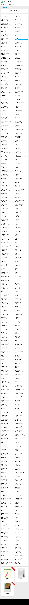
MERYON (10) (4, 362)
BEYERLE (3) (18, 51)
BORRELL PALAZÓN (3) (19, 65)
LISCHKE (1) (3, 328)
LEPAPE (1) (4, 318)
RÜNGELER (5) (19, 456)
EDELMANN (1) (18, 159)
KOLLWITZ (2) (18, 287)
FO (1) (16, 183)
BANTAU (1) (17, 30)
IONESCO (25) (18, 261)
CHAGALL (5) (17, 100)
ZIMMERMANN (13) (18, 563)
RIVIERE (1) (17, 442)
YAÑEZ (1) (18, 559)
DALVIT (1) (17, 128)
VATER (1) (17, 528)
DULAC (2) (17, 155)
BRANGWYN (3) (4, 76)
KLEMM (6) (4, 284)
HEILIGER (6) (4, 243)
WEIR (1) (4, 548)
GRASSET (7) (18, 220)
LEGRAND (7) (4, 313)
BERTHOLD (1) (18, 49)
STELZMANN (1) (18, 498)
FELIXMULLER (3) (5, 177)
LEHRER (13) (18, 315)
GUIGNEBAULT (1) (4, 226)
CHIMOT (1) (18, 107)
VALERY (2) (3, 525)
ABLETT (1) (4, 15)
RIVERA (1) (3, 442)
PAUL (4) (17, 405)
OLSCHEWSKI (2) (5, 397)
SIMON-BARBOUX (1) (19, 488)
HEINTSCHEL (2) (19, 243)
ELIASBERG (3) (18, 162)
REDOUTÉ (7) (19, 434)
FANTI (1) (17, 170)
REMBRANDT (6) (20, 435)
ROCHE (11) (17, 443)
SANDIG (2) (17, 461)
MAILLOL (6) (18, 340)
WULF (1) (4, 558)
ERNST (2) (17, 166)
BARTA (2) (17, 34)
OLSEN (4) (17, 397)
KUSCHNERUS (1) (5, 294)
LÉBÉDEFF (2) (4, 311)
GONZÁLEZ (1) (4, 213)
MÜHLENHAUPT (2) (5, 379)
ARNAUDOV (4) (4, 23)
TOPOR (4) (4, 514)
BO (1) (16, 57)
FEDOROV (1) (18, 174)
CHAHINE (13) (4, 102)
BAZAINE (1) (17, 38)
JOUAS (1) (17, 273)
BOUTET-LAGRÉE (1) (5, 72)
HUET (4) (3, 258)
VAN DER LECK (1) (4, 526)
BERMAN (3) (18, 46)
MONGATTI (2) (4, 370)
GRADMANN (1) (4, 219)
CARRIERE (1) (18, 96)
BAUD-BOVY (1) (3, 36)
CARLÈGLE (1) (3, 95)
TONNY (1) (18, 513)
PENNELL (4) (18, 409)
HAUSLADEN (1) (4, 242)
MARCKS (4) (4, 344)
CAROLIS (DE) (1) (18, 95)
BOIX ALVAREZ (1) (19, 58)
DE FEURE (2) (4, 133)
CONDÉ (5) (4, 117)
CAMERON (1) (19, 91)
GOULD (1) (17, 216)
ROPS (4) (19, 447)
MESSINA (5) (18, 362)
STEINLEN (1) (6, 498)
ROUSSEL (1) (4, 453)
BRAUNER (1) (18, 77)
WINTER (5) (18, 552)
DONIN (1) (18, 148)
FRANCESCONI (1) (18, 190)
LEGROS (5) (4, 314)
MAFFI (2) (17, 337)
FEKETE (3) (18, 175)
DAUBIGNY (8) (6, 130)
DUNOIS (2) (4, 156)
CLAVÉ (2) (3, 113)
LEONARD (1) (18, 317)
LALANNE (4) (18, 298)
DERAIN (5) (4, 143)
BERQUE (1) (17, 47)
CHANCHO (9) (4, 103)
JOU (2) (3, 273)
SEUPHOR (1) (18, 484)
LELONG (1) (4, 317)
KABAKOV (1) (17, 275)
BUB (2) (17, 83)
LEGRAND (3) (17, 313)
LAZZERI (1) (18, 307)
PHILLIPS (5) (3, 413)
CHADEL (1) (3, 100)
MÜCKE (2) (18, 378)
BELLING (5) (17, 42)
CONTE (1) (18, 117)
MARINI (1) (4, 347)
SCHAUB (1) (4, 468)
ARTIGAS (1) (18, 24)
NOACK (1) (18, 390)
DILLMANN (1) (4, 145)
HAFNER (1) (17, 234)
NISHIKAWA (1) (5, 390)
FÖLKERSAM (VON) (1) (5, 185)
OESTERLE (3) (4, 396)
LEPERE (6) (18, 318)
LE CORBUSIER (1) (4, 309)
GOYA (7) (4, 217)
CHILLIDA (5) (4, 107)
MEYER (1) (4, 363)
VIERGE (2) (4, 536)
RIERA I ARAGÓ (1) (18, 439)
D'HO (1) (3, 126)
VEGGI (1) (3, 529)
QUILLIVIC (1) (18, 428)
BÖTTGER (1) (18, 68)
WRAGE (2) (17, 556)
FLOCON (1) (4, 182)
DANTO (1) (4, 129)
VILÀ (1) (18, 536)
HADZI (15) (17, 232)
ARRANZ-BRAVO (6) (5, 24)
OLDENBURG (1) (18, 396)
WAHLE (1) (3, 544)
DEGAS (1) (3, 137)
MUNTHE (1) (18, 382)
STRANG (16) (17, 502)
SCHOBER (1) (18, 473)
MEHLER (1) (18, 358)
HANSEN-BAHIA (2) (5, 238)
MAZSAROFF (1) (18, 355)
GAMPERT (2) (4, 200)
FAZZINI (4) (4, 174)
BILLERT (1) (17, 53)
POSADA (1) (19, 423)
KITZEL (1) (17, 281)
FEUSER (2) (17, 177)
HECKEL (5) (17, 242)
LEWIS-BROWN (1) (5, 324)
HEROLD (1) (17, 247)
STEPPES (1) (18, 499)
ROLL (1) (3, 447)
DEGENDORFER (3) (18, 137)
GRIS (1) (3, 223)
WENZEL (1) (18, 548)
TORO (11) (17, 514)
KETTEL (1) (18, 280)
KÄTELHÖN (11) (5, 279)
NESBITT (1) (18, 385)
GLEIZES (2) (4, 209)
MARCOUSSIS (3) (18, 344)
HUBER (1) (4, 257)
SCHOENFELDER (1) (5, 475)
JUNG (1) (4, 275)
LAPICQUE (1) (4, 303)
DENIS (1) (17, 141)
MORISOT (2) (4, 374)
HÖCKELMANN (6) (5, 253)
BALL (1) (17, 28)
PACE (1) (3, 401)
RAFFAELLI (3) (19, 430)
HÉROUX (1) (4, 249)
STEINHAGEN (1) (19, 496)
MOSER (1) (3, 375)
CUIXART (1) (4, 125)
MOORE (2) (4, 371)
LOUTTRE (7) (18, 329)
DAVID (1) (4, 132)
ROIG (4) (18, 446)
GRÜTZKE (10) (5, 224)
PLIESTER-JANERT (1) (5, 420)
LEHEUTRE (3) (18, 314)
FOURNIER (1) (5, 190)
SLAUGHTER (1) (18, 490)
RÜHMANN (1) (4, 456)
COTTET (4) (4, 122)
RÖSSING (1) (17, 450)
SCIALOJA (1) (4, 480)
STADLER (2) (17, 494)
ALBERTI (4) (4, 17)
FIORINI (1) (4, 179)
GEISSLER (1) (4, 204)
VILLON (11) (18, 537)
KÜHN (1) (3, 291)
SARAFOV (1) (4, 464)
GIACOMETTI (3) (5, 208)
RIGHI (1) (18, 441)
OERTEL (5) (17, 394)
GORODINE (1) (18, 213)
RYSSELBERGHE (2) (5, 458)
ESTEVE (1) (4, 167)
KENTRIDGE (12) (5, 280)
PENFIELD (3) (4, 409)
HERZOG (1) (4, 250)
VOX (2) (17, 540)
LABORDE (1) (17, 295)
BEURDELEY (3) (4, 51)
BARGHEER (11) (4, 32)
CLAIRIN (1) (5, 111)
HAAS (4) (17, 230)
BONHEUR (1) (4, 62)
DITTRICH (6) (4, 147)
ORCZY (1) (3, 398)
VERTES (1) (17, 532)
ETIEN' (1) (16, 167)
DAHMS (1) (17, 126)
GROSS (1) (17, 223)
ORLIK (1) (17, 398)
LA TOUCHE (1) (18, 294)
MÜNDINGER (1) (5, 382)
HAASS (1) (17, 231)
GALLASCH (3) (18, 198)
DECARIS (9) (4, 136)
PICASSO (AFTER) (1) (19, 415)
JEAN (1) (3, 266)
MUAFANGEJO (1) (18, 377)
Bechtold (7, 579)
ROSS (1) (3, 450)
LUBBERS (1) (4, 332)
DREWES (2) (18, 152)
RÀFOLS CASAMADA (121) (6, 431)
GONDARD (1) (18, 212)
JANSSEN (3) (4, 265)
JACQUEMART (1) (18, 262)
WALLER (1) (4, 545)
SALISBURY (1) (19, 460)
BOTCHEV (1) (17, 66)
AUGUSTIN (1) (4, 27)
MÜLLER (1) (17, 379)
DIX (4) (16, 147)
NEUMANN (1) (4, 386)
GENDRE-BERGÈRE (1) (19, 204)
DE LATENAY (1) (18, 133)
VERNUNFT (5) (4, 532)
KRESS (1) (17, 288)
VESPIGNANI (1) (4, 533)
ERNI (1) (3, 166)
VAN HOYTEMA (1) (5, 528)
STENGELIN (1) (5, 499)
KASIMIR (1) (17, 277)
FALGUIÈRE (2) (5, 170)
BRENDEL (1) (18, 80)
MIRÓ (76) (17, 367)
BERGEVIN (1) (18, 45)
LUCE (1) (4, 333)
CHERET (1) (17, 106)
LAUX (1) (3, 306)
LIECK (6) (18, 326)
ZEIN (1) (17, 562)
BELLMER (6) (4, 43)
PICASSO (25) (4, 415)
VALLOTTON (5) (18, 525)
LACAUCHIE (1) (19, 296)
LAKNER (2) (4, 298)
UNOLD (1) (3, 522)
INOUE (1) (3, 261)
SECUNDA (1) (18, 480)
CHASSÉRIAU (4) (5, 106)
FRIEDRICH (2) (5, 196)
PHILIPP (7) (18, 412)
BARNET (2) (3, 34)
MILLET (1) (5, 364)
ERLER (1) (17, 164)
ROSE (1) (3, 449)
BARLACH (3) (18, 32)
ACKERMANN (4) (18, 15)
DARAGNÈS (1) (19, 129)
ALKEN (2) (5, 19)
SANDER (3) (4, 461)
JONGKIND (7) (5, 272)
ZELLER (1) (4, 563)
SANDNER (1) (4, 462)
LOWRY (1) (3, 330)
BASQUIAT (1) (19, 35)
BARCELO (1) (4, 31)
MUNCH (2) (17, 381)
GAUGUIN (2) (17, 201)
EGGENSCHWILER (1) (19, 160)
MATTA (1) (17, 352)
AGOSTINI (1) (18, 16)
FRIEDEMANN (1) (4, 194)
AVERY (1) (17, 27)
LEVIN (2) (3, 321)
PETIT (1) (3, 411)
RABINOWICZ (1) (5, 430)
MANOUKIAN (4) (5, 343)
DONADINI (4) (4, 148)
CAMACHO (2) (4, 91)
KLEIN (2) (17, 283)
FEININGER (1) (4, 175)
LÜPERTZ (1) (4, 336)
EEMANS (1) (3, 160)
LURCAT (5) (17, 336)
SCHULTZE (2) (4, 476)
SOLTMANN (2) (18, 491)
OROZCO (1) (5, 400)
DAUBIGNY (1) (18, 130)
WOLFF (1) (4, 555)
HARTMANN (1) (5, 239)
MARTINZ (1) (4, 348)
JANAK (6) (17, 264)
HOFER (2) (17, 254)
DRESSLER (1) (5, 152)
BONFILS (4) (4, 61)
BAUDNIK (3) (4, 38)
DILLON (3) (18, 145)
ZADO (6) (17, 560)
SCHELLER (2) (18, 468)
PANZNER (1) (4, 404)
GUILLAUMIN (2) (18, 227)
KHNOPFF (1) (4, 281)
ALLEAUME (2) (18, 19)
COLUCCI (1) (17, 115)
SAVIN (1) (4, 465)
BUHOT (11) (3, 85)
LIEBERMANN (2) (18, 325)
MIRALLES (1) (4, 367)
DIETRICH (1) (18, 144)
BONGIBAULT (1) (18, 61)
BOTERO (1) (4, 68)
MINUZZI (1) (18, 366)
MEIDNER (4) (18, 359)
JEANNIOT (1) (19, 266)
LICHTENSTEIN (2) (4, 325)
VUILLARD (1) (18, 543)
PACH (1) (17, 401)
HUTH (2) (17, 258)
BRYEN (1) (4, 83)
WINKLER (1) (4, 552)
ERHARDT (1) (5, 164)
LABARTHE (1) (4, 295)
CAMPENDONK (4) (5, 92)
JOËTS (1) (17, 269)
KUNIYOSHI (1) (4, 292)
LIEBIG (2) (3, 326)
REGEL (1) (3, 435)
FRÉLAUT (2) (17, 193)
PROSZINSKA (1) (4, 427)
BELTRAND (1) (18, 43)
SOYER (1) (4, 492)
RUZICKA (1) (18, 457)
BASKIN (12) (4, 35)
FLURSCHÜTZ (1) (4, 183)
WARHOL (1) (4, 547)
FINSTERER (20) (18, 178)
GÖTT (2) (3, 216)
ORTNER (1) (17, 400)
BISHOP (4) (17, 54)
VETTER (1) (17, 533)
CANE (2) (3, 94)
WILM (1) (17, 551)
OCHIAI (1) (3, 394)
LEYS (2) (17, 324)
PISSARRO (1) (4, 419)
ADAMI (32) (4, 16)
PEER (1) (3, 408)
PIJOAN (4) (17, 416)
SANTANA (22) (18, 462)
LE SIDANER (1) (4, 310)
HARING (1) (17, 238)
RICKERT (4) (4, 438)
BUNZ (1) (17, 85)
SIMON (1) (3, 488)
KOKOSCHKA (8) (5, 287)
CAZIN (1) (18, 98)
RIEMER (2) (4, 439)
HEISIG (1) (17, 245)
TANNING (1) (18, 506)
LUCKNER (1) (19, 333)
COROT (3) (6, 121)
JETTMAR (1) (4, 269)
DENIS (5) (4, 141)
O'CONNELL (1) (19, 393)
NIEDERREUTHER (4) (19, 389)
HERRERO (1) (18, 249)
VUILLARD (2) (4, 543)
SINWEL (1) (4, 490)
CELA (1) (4, 99)
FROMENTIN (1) (18, 197)
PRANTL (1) (3, 424)
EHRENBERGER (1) (5, 162)
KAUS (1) (17, 279)
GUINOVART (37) (5, 228)
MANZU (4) (18, 343)
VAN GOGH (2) (18, 526)
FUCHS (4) (3, 198)
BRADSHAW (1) (5, 73)
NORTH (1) (17, 392)
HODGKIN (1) (4, 254)
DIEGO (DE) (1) (18, 143)
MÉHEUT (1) (4, 358)
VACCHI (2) (4, 524)
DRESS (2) (17, 151)
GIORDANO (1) (18, 208)
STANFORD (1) (4, 495)
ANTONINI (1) (4, 20)
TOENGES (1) (4, 513)
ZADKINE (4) (3, 560)
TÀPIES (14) (4, 507)
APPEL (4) (17, 20)
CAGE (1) (17, 88)
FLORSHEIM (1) (18, 182)
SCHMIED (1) (5, 473)
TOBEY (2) (3, 511)
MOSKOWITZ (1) (18, 375)
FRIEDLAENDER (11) (19, 194)
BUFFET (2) (18, 84)
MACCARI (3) (4, 337)
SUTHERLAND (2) (6, 503)
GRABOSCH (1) (18, 217)
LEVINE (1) (17, 321)
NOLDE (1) (3, 392)
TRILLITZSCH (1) (4, 517)
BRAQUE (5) (18, 76)
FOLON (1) (18, 185)
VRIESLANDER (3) (19, 541)
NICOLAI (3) (5, 389)
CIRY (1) (3, 110)
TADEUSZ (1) (4, 505)
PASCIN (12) (4, 405)
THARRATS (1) (18, 509)
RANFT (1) (17, 431)
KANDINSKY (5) (18, 276)
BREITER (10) (18, 79)
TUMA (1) (17, 518)
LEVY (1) (4, 322)
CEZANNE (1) (17, 99)
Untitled (21, 579)
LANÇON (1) (18, 299)
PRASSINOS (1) (18, 424)
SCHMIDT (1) (4, 472)
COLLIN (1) (4, 115)
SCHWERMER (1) (19, 477)
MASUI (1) (4, 351)
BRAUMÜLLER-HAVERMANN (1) (7, 78)
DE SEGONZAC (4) (20, 134)
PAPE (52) (17, 404)
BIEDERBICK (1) (5, 53)
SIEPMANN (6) (4, 487)
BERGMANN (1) (4, 46)
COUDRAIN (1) (18, 122)
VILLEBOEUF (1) (4, 537)
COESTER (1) (4, 114)
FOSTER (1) (4, 189)
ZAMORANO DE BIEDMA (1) (6, 562)
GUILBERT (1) (5, 227)
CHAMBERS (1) (19, 102)
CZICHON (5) (18, 125)
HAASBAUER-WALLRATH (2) (6, 231)
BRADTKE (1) (18, 73)
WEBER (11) (18, 547)
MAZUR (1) (4, 356)
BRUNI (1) (17, 81)
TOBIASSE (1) (18, 511)
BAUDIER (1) (17, 36)
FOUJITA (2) (19, 189)
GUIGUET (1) (19, 226)
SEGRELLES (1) (4, 483)
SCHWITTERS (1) (18, 479)
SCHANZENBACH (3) (19, 465)
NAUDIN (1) (4, 385)
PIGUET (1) (4, 416)
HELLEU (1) (4, 246)
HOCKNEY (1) (18, 253)
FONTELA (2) (4, 186)
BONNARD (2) (18, 64)
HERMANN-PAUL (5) (18, 246)
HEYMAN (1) (18, 250)
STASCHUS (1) (18, 495)
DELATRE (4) (4, 140)
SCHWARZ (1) (4, 477)
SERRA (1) (4, 484)
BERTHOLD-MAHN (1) (5, 50)
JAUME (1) (17, 265)
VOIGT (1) (18, 539)
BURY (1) (17, 87)
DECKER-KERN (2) (18, 136)
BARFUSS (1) (17, 31)
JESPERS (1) (17, 268)
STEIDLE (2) (4, 496)
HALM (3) (17, 235)
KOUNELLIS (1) (4, 288)
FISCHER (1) (17, 179)
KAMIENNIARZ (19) (5, 276)
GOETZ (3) (3, 212)
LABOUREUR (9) (5, 296)
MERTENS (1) (19, 360)
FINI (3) (3, 178)
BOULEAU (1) (18, 69)
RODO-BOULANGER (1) (20, 445)
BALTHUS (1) (3, 30)
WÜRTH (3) (4, 559)
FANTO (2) (18, 171)
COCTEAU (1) (18, 113)
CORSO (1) (18, 121)
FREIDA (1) (4, 193)
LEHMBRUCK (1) (5, 315)
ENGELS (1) (4, 163)
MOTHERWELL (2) (5, 377)
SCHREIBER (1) (18, 475)
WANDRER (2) (18, 545)
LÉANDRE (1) (18, 310)
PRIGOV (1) (4, 426)
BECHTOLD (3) (18, 39)
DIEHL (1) (4, 144)
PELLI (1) (17, 408)
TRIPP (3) (17, 517)
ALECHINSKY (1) (18, 17)
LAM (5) (3, 299)
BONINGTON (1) (5, 64)
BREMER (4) (3, 80)
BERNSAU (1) (4, 47)
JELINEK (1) (3, 268)
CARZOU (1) (4, 98)
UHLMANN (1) (18, 521)
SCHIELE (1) (17, 469)
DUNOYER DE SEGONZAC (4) (20, 156)
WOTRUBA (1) (4, 556)
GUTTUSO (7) (4, 230)
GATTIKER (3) (4, 201)
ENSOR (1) (17, 163)
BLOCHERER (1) (4, 57)
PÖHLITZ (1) (18, 420)
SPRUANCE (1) (4, 494)
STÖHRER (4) (4, 502)
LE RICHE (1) (17, 309)
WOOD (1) (19, 555)
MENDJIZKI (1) (4, 360)
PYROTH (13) (4, 428)
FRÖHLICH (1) (4, 197)
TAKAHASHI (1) (18, 505)
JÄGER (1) (4, 264)
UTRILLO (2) (18, 522)
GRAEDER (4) (17, 219)
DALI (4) (3, 128)
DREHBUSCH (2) (4, 151)
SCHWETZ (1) (4, 479)
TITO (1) (17, 510)
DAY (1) (17, 132)
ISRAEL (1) (4, 262)
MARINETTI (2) (19, 345)
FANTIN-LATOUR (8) (6, 171)
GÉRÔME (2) (18, 205)
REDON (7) (4, 434)
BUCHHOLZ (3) (4, 84)
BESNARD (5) (18, 50)
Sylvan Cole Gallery (4, 7)
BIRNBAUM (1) (4, 54)
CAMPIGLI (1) (18, 92)
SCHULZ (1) (18, 476)
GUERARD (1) (18, 224)
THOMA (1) (3, 510)
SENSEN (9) (17, 483)
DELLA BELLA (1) (18, 140)
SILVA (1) (18, 487)
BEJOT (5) (4, 42)
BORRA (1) (4, 65)
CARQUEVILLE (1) (4, 96)
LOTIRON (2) (4, 329)
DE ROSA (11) (4, 134)
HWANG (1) (3, 260)
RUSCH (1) (3, 457)
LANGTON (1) (18, 302)
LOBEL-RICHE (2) (18, 328)
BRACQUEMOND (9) (19, 72)
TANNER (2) (4, 506)
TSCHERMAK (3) (4, 518)
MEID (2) (3, 359)
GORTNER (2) (4, 215)
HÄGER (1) (4, 235)
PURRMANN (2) (18, 427)
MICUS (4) (17, 363)
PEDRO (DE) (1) (18, 407)
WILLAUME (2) (5, 551)
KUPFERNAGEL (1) (18, 292)
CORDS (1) (3, 118)
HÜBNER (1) (18, 257)
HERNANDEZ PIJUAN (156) (6, 247)
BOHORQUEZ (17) (5, 58)
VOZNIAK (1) (4, 541)
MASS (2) (17, 348)
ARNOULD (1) (18, 23)
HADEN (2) (5, 232)
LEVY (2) (17, 322)
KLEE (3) (3, 283)
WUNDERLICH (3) (18, 558)
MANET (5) (18, 341)
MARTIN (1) (18, 347)
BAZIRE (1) (3, 39)
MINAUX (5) (17, 364)
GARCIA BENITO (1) (19, 200)
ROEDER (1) (3, 446)
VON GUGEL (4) (4, 540)
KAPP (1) (3, 277)
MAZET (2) (3, 355)
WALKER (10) (18, 544)
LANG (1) (3, 302)
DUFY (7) (3, 155)
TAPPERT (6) (18, 507)
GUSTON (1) (17, 228)
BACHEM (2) (3, 28)
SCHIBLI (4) (4, 469)
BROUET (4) (4, 81)
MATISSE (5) (4, 352)
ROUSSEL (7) (18, 453)
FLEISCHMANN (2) (19, 181)
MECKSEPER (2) (18, 356)
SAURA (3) (17, 464)
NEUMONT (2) (18, 386)
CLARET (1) (17, 111)
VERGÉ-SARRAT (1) (19, 529)
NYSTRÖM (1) (4, 393)
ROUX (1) (3, 454)
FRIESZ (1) (17, 196)
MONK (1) (17, 370)
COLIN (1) (17, 114)
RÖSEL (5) (17, 449)
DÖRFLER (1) (18, 149)
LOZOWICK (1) (18, 330)
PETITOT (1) (20, 411)
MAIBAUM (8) (4, 340)
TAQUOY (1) (4, 509)
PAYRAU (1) (4, 407)
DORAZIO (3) (4, 149)
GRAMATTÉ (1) (4, 220)
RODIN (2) (4, 445)
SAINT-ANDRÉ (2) (19, 458)
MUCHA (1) (4, 378)
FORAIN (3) (17, 186)
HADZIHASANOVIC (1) (5, 234)
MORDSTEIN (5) (19, 371)
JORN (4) (17, 272)
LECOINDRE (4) (18, 311)
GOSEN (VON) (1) (18, 215)
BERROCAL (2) (4, 49)
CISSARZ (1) (19, 110)
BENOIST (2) (4, 45)
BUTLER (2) (3, 88)
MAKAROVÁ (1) (4, 341)
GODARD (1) (18, 209)
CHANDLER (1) (19, 103)
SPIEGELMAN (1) (18, 492)
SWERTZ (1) (17, 503)
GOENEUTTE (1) (5, 211)
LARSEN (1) (17, 303)
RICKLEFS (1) (17, 438)
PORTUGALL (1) (4, 423)
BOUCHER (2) (4, 69)
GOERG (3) (18, 211)
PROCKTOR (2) (18, 426)
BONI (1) (17, 62)
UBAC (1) (3, 521)
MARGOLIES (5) (4, 345)
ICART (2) (17, 260)
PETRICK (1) (4, 412)
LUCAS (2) (17, 332)
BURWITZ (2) (4, 87)
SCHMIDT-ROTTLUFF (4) (19, 472)
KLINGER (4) (17, 284)
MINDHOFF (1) (4, 366)
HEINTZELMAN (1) (6, 245)
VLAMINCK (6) (5, 539)
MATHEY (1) (19, 351)
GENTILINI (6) (4, 205)
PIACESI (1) (17, 413)
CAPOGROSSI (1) (19, 94)
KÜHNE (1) (17, 291)
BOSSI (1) (4, 66)
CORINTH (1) (18, 118)
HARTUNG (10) (18, 239)
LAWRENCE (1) (18, 306)
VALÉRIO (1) (18, 524)
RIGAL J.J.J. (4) (3, 441)
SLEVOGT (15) (4, 491)
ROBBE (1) (4, 443)
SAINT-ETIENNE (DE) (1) (6, 460)
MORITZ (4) (17, 374)
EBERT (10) (4, 159)
